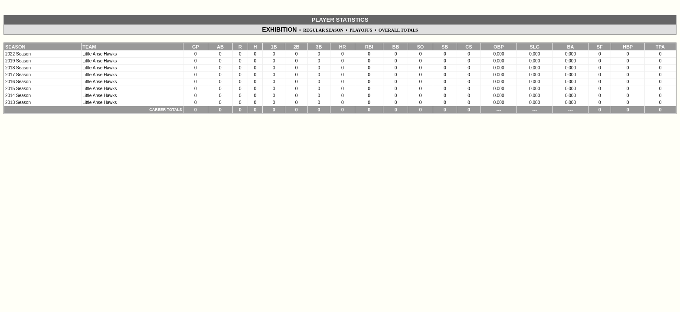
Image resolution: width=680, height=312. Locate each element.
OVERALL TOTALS (398, 30)
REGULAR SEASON (323, 30)
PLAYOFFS (361, 30)
